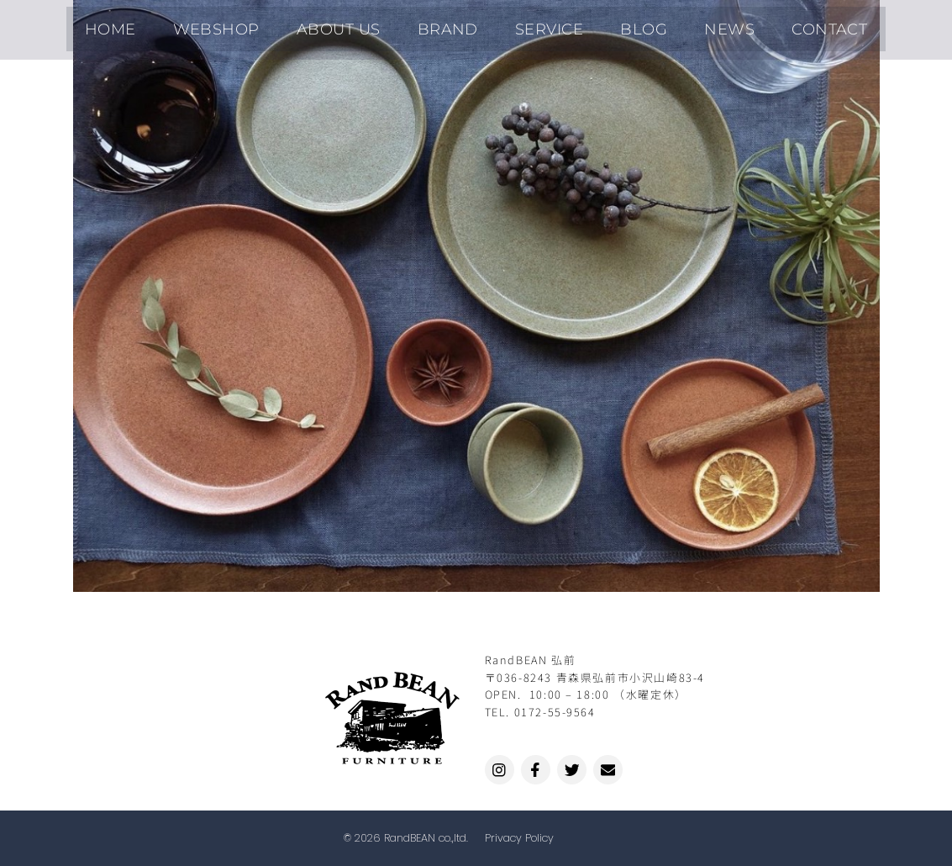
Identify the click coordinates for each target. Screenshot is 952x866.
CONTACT (780, 25)
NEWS (694, 25)
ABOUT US (359, 25)
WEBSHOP (252, 25)
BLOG (622, 25)
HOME (160, 25)
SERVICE (542, 25)
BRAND (454, 25)
